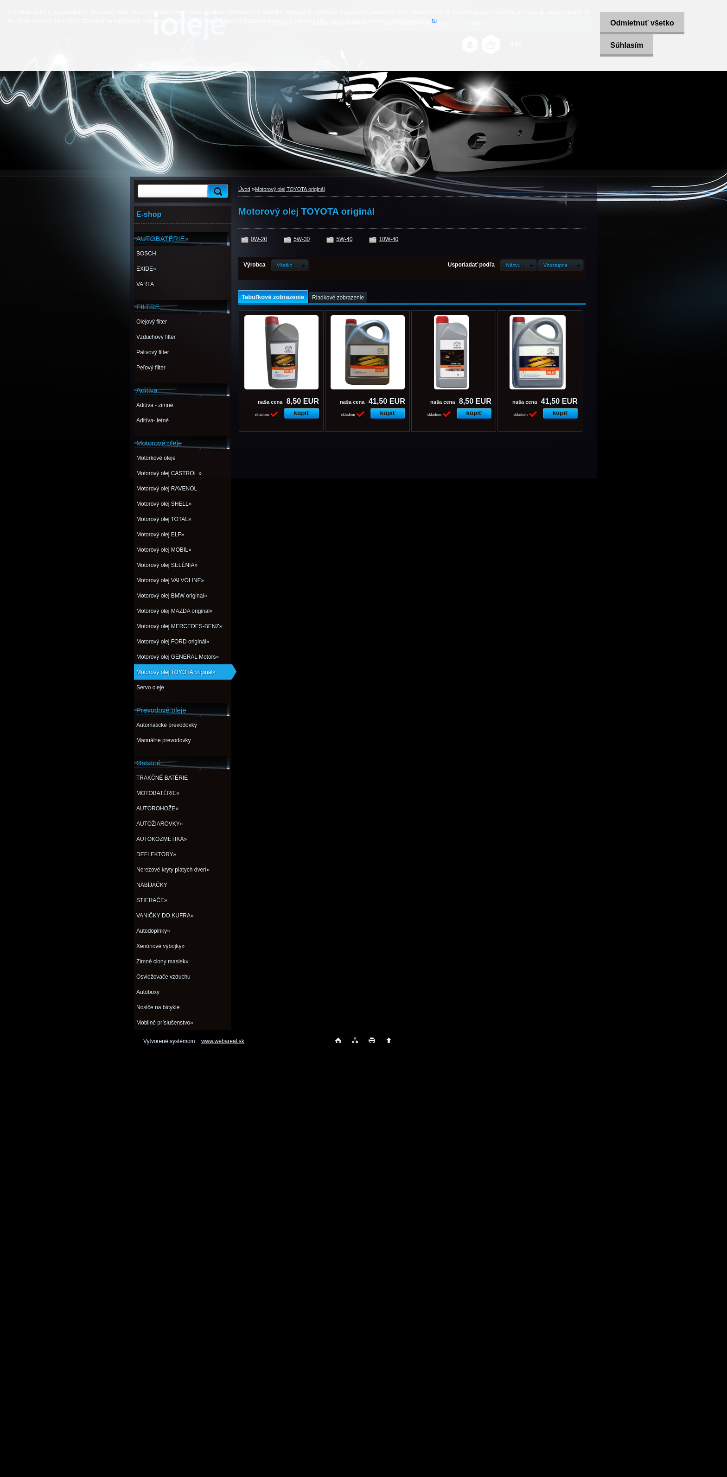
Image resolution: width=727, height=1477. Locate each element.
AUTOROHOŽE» (157, 808)
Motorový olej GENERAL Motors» (177, 657)
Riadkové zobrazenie (338, 297)
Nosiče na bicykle (157, 1007)
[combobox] (518, 265)
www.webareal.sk (222, 1041)
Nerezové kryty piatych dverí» (173, 869)
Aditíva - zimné (154, 405)
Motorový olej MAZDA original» (174, 611)
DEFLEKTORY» (156, 854)
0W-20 (259, 239)
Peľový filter (151, 367)
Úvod (244, 189)
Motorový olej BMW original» (171, 595)
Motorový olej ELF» (160, 534)
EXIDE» (146, 269)
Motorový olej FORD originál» (172, 641)
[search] (216, 191)
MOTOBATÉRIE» (157, 793)
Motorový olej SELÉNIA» (167, 565)
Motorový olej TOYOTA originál (290, 189)
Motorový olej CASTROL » (169, 473)
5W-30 (301, 239)
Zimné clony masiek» (162, 961)
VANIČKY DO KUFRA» (165, 915)
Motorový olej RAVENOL (166, 488)
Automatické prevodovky (166, 725)
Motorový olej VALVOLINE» (170, 580)
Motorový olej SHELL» (163, 504)
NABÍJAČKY (151, 885)
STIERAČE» (151, 900)
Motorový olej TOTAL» (163, 519)
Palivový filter (152, 352)
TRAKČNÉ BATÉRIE (162, 778)
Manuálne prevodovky (163, 740)
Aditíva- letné (152, 420)
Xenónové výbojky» (160, 946)
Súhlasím (623, 45)
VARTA (145, 284)
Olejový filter (151, 321)
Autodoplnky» (153, 931)
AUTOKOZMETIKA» (161, 839)
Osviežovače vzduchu (163, 977)
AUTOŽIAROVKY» (159, 824)
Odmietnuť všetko (639, 23)
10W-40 (388, 239)
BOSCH (146, 253)
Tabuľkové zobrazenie (273, 296)
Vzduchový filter (156, 337)
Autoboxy (147, 992)
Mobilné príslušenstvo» (164, 1022)
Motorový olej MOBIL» (163, 550)
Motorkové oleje (156, 458)
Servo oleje (150, 687)
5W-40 (344, 239)
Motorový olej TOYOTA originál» (176, 672)
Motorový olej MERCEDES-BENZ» (179, 626)
